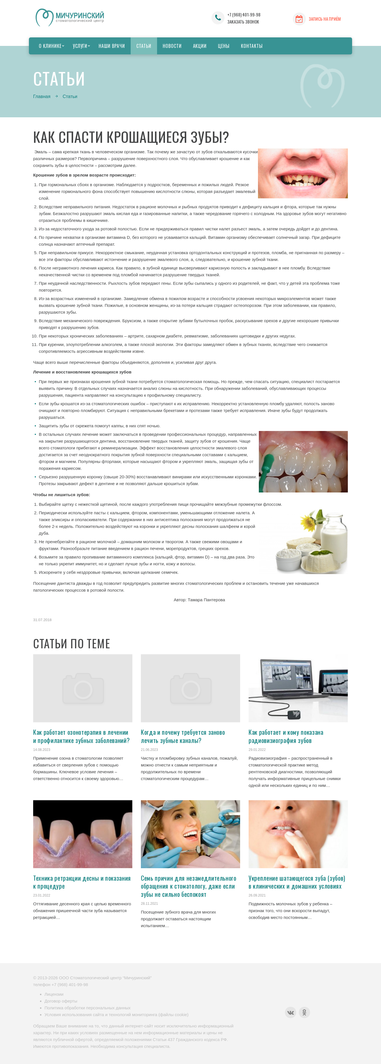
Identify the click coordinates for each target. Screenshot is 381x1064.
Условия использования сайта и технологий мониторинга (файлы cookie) (117, 1014)
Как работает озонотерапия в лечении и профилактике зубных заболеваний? (81, 736)
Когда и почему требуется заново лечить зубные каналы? (183, 736)
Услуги (80, 46)
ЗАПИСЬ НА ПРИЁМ (325, 19)
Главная (41, 96)
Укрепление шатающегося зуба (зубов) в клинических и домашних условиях (297, 882)
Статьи (143, 46)
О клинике (50, 46)
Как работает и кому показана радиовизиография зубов (286, 736)
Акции (200, 46)
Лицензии (54, 994)
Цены (224, 46)
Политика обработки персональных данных (87, 1007)
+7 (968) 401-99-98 (244, 14)
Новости (172, 46)
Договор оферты (61, 1001)
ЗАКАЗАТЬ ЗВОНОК (243, 21)
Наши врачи (112, 46)
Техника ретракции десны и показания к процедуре (82, 882)
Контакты (252, 46)
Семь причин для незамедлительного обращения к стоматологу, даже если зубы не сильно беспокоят (188, 886)
